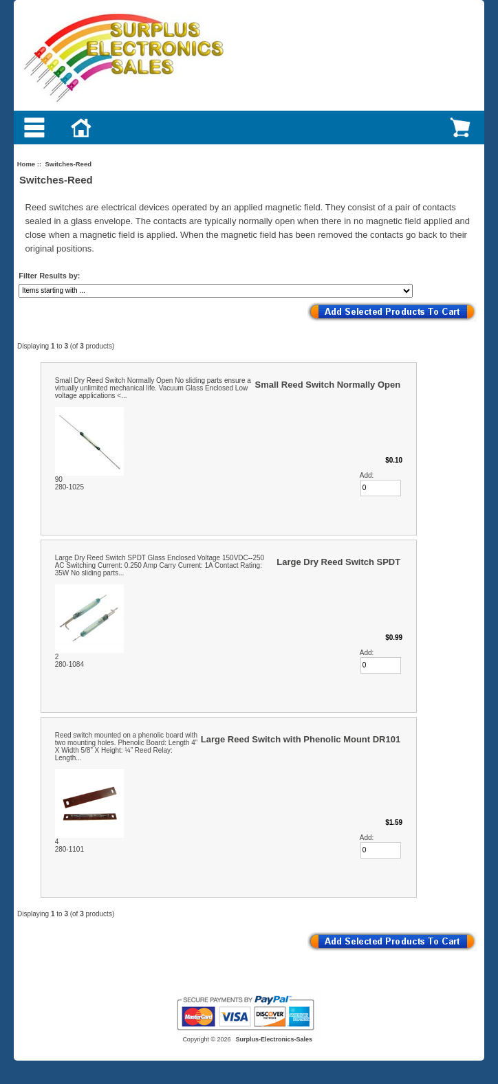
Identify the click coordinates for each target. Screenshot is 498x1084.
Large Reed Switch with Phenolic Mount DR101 (300, 739)
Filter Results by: (49, 276)
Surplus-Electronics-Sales (274, 1039)
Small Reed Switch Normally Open (328, 384)
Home (26, 164)
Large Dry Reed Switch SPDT (338, 562)
